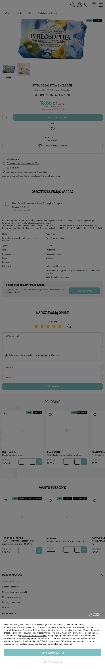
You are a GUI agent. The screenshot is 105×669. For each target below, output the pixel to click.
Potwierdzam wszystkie (52, 652)
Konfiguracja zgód (52, 661)
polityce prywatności (25, 633)
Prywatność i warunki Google (33, 635)
